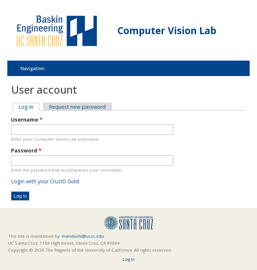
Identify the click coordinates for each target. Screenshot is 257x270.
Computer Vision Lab (166, 30)
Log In (129, 259)
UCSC (128, 223)
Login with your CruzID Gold (45, 181)
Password (26, 150)
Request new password (77, 106)
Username (27, 119)
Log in (28, 106)
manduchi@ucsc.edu (83, 236)
